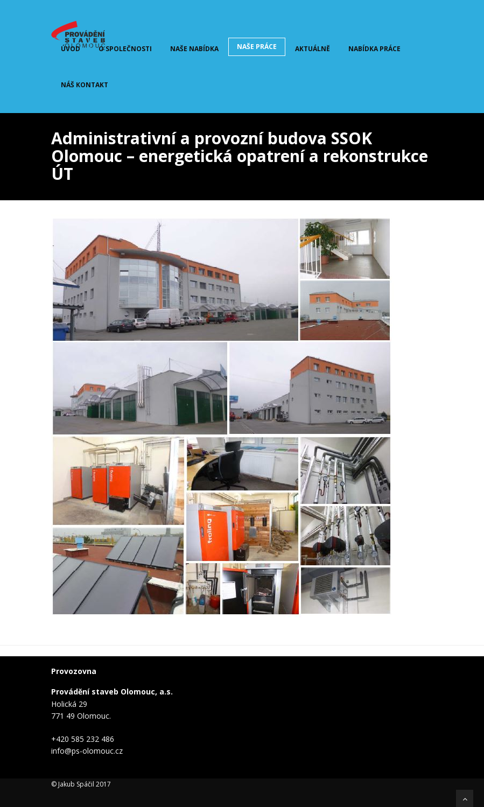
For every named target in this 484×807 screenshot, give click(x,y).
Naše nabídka (194, 48)
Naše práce (257, 46)
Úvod (70, 48)
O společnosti (125, 48)
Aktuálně (312, 48)
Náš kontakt (84, 84)
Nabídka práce (374, 48)
